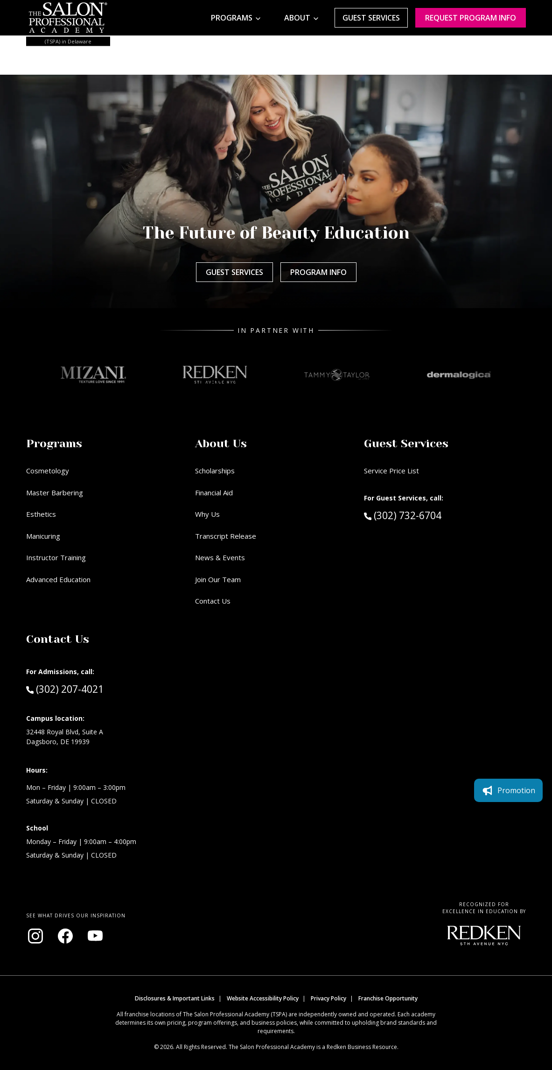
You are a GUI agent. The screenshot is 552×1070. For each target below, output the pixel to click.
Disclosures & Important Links (175, 998)
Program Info (318, 272)
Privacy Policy (328, 998)
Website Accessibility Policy (263, 998)
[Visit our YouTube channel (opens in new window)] (95, 936)
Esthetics (41, 514)
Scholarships (215, 470)
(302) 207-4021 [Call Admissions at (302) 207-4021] (65, 689)
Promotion (508, 790)
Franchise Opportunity (388, 998)
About (297, 18)
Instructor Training (56, 557)
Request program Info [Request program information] (470, 18)
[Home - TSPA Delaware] (68, 17)
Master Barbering (54, 492)
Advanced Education (58, 579)
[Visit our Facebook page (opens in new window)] (65, 936)
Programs (231, 18)
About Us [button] (221, 443)
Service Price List (391, 470)
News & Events (220, 557)
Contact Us (213, 600)
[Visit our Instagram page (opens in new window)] (35, 936)
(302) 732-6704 (420, 515)
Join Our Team (218, 579)
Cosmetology (47, 470)
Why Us (207, 514)
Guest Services (371, 18)
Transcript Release (225, 536)
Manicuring (43, 536)
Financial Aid (214, 492)
